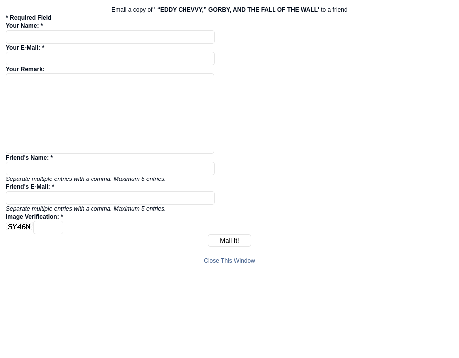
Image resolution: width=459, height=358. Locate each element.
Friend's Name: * (29, 157)
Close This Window (229, 260)
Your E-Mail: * (25, 47)
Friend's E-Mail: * (30, 186)
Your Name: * (24, 25)
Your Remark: (25, 69)
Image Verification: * (34, 216)
